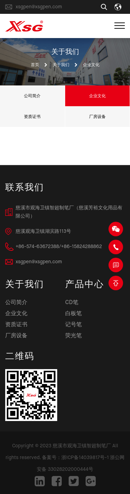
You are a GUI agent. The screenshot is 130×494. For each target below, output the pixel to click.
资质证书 (32, 116)
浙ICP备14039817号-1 (85, 457)
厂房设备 (97, 116)
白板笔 (73, 314)
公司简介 (32, 95)
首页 (35, 65)
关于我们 (61, 65)
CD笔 (71, 302)
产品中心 (84, 284)
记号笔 (73, 325)
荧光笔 (73, 336)
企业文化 (97, 95)
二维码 (19, 356)
